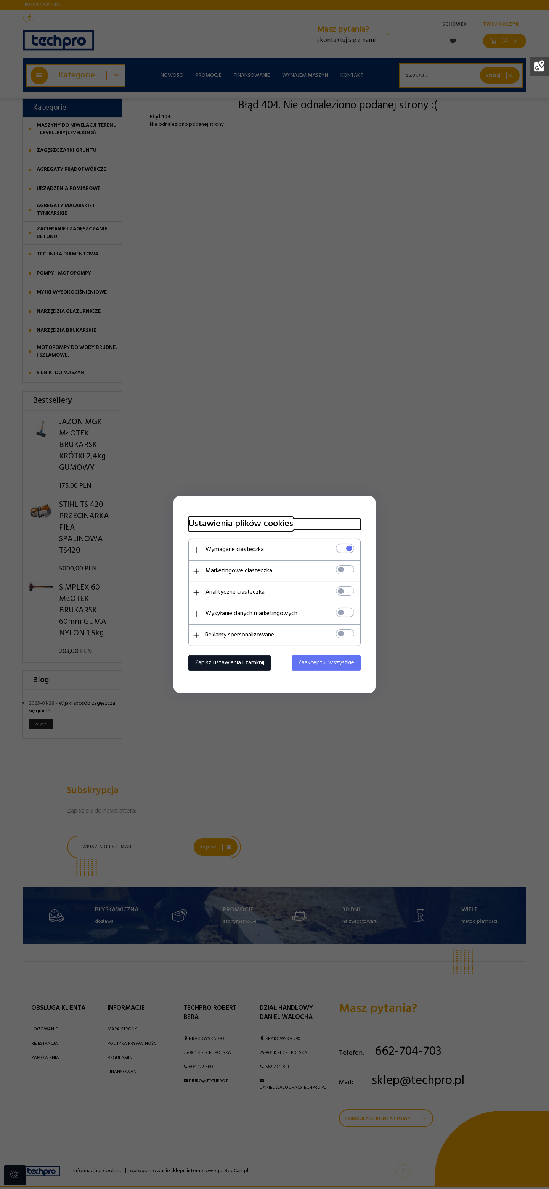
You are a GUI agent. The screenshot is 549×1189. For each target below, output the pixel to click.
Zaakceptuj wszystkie (328, 663)
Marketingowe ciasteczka (237, 571)
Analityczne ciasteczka (233, 592)
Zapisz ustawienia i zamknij (228, 663)
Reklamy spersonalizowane (238, 635)
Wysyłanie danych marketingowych (250, 614)
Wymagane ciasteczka (233, 549)
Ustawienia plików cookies (239, 524)
